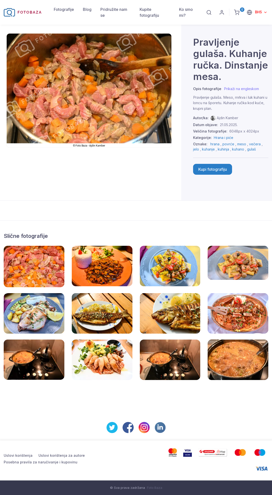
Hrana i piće (223, 137)
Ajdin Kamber (227, 118)
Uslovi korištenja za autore (61, 455)
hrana (214, 144)
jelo (196, 149)
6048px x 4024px (244, 131)
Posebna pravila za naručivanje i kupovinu (40, 462)
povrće (228, 144)
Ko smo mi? (186, 12)
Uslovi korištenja (18, 455)
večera (255, 144)
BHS (259, 12)
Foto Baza (154, 488)
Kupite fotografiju (149, 12)
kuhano (238, 149)
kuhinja (223, 149)
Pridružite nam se (113, 12)
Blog (87, 9)
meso (241, 144)
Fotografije (64, 9)
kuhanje (208, 149)
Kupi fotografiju (212, 169)
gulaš (251, 149)
